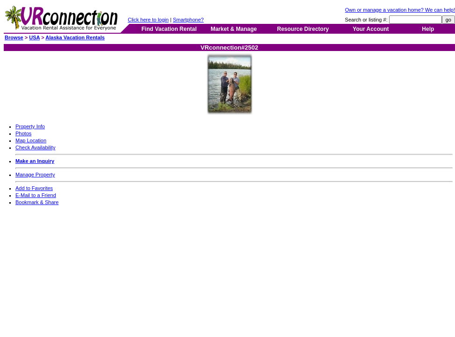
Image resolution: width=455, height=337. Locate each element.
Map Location (30, 140)
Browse (14, 37)
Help (428, 29)
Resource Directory (303, 29)
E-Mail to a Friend (35, 195)
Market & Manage (233, 29)
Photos (23, 133)
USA (34, 37)
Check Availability (35, 147)
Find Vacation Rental (168, 29)
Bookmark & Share (36, 202)
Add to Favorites (34, 188)
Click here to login (148, 19)
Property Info (30, 126)
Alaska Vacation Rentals (75, 37)
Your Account (371, 29)
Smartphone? (188, 19)
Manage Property (35, 174)
